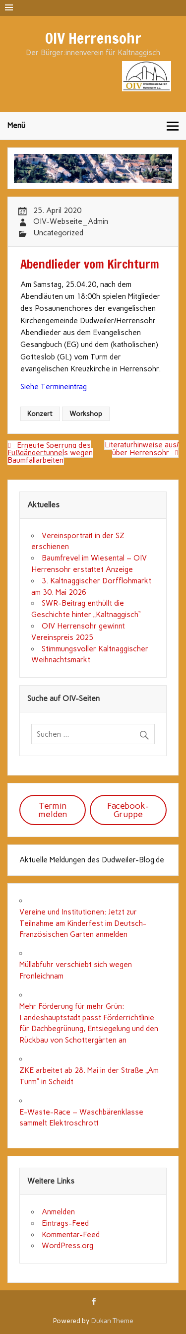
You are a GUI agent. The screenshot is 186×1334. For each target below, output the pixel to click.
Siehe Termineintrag (53, 386)
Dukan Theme (112, 1321)
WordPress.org (67, 1245)
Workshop (85, 414)
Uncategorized (58, 232)
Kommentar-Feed (71, 1234)
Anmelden (58, 1211)
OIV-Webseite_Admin (70, 221)
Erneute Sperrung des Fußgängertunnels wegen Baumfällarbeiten (50, 453)
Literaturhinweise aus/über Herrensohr (142, 448)
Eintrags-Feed (65, 1223)
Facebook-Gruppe (128, 810)
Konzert (40, 414)
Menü (16, 125)
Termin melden (53, 810)
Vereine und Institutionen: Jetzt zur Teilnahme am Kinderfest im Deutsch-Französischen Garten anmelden (82, 923)
